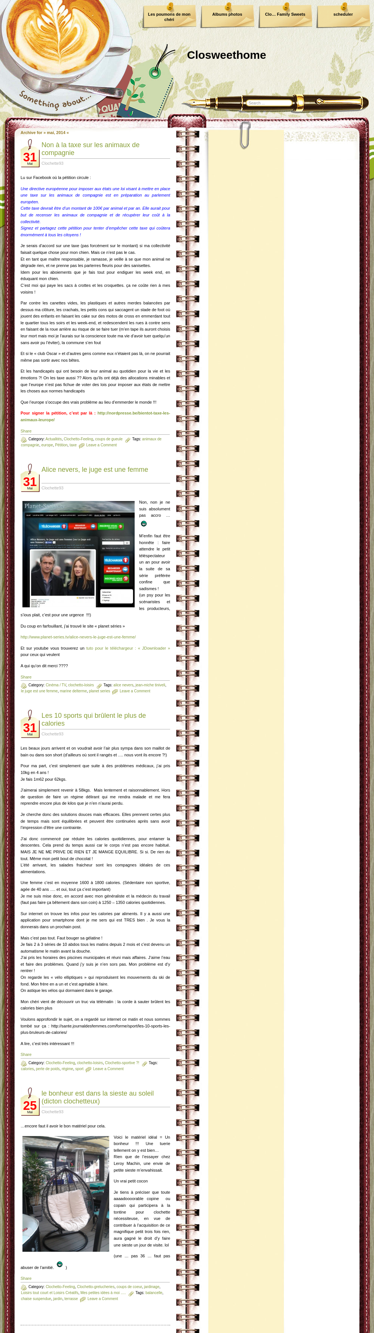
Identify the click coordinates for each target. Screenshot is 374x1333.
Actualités (54, 439)
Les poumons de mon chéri (169, 17)
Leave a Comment (101, 445)
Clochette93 (53, 163)
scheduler (343, 14)
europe (47, 445)
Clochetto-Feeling (78, 439)
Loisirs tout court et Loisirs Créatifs (49, 1293)
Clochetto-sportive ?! (122, 1063)
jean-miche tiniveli (150, 685)
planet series (99, 691)
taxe (73, 445)
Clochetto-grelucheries (95, 1287)
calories (27, 1069)
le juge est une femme (39, 691)
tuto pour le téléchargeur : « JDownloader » (128, 648)
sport (79, 1069)
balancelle (153, 1293)
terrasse (71, 1299)
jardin (57, 1299)
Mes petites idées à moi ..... (103, 1293)
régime (67, 1069)
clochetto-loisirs (81, 685)
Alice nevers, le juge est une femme (95, 469)
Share (26, 431)
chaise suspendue (36, 1299)
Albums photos (227, 14)
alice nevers (123, 685)
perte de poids (47, 1069)
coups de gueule (108, 439)
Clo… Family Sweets (285, 14)
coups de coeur (129, 1287)
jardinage (151, 1287)
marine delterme (73, 691)
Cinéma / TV (56, 685)
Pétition (61, 445)
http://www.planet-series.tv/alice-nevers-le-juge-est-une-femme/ (78, 637)
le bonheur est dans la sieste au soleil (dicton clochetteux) (98, 1097)
